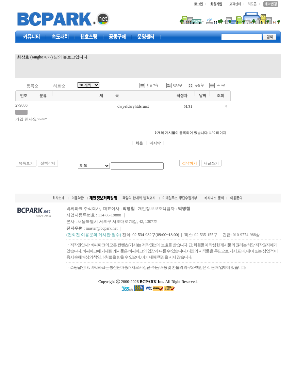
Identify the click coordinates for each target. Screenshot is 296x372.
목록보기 (26, 163)
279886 (21, 105)
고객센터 (146, 37)
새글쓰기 (211, 163)
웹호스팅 (89, 37)
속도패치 (60, 37)
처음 (139, 143)
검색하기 (189, 163)
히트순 (59, 86)
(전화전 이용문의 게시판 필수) (93, 234)
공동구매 (117, 37)
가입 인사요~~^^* (31, 119)
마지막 (155, 143)
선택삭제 (47, 163)
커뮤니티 (32, 37)
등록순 (32, 86)
